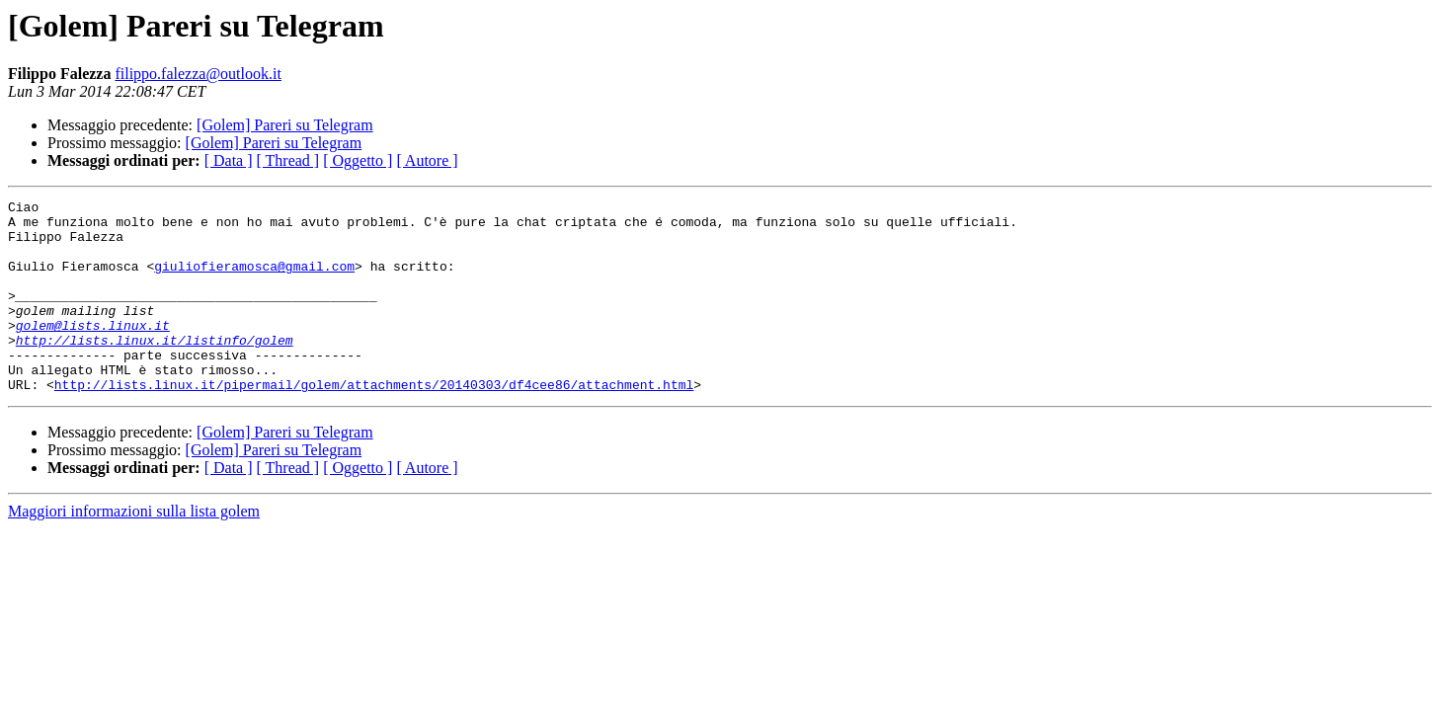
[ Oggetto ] (357, 160)
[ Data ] (228, 160)
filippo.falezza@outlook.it (197, 73)
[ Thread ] (288, 160)
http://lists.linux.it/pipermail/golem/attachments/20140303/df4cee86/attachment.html (373, 423)
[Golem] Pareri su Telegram (285, 125)
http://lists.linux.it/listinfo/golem (154, 369)
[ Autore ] (426, 160)
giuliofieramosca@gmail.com (254, 280)
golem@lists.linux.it (93, 351)
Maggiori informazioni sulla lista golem (134, 549)
